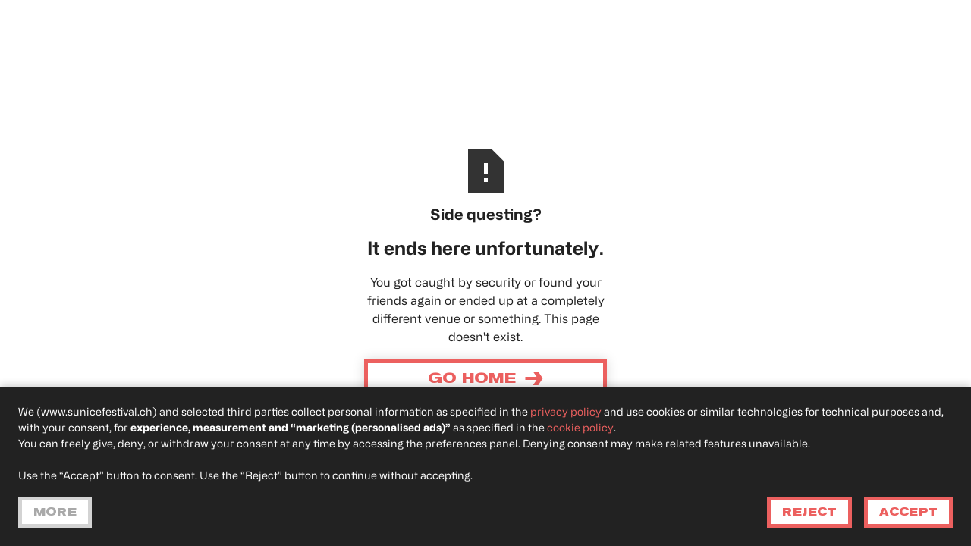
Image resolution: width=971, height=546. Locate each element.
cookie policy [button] (580, 429)
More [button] (55, 512)
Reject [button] (809, 512)
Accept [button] (908, 512)
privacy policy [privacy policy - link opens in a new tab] (566, 413)
